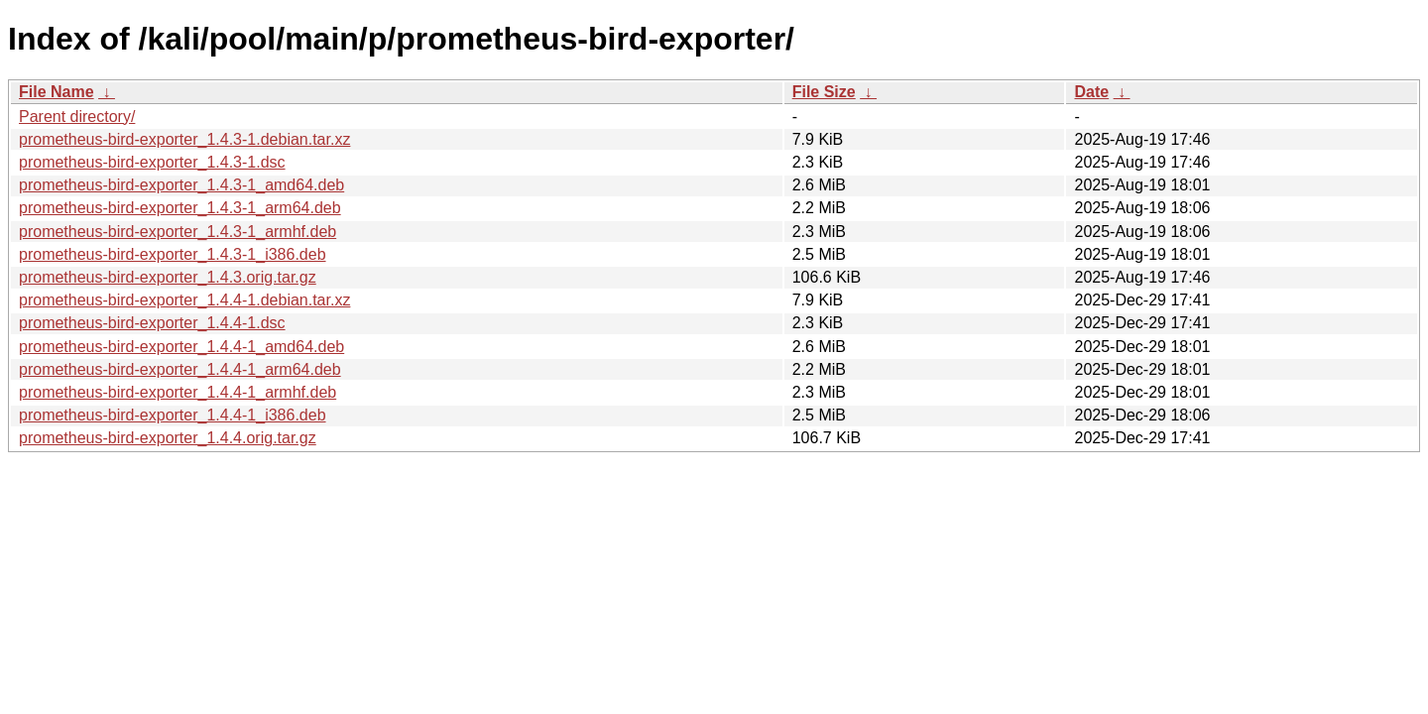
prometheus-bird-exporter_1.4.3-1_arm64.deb (180, 207)
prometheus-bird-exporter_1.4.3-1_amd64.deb (181, 185)
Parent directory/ (77, 116)
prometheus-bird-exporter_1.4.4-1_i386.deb (172, 415)
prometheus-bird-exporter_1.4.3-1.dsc (152, 162)
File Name (56, 91)
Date (1091, 91)
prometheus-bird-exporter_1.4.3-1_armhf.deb (177, 231)
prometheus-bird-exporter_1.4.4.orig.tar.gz (167, 437)
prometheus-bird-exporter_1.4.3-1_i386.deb (172, 254)
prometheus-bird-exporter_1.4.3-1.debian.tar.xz (184, 139)
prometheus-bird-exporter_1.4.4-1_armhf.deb (177, 392)
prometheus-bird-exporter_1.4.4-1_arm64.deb (180, 369)
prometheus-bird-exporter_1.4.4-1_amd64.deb (181, 346)
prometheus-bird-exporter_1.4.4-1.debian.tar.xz (184, 300)
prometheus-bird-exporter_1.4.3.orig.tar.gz (167, 277)
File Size (824, 91)
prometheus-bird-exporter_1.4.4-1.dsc (152, 322)
